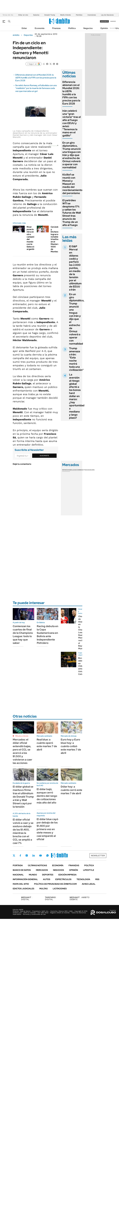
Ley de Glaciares (107, 15)
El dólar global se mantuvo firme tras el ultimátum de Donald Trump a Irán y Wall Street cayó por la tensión (23, 796)
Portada (18, 865)
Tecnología (83, 879)
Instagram (26, 855)
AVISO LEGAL (88, 884)
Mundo (33, 874)
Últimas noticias (37, 865)
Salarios (36, 15)
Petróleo (79, 15)
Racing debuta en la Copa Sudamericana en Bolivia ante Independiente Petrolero (47, 635)
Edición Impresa (67, 874)
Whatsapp (47, 855)
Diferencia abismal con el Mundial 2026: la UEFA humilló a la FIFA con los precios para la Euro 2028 (35, 77)
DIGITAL (26, 898)
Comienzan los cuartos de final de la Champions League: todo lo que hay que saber (23, 635)
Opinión (104, 28)
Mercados (42, 870)
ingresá (113, 21)
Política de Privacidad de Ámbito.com (55, 884)
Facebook (20, 855)
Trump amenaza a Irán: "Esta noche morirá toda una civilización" (76, 359)
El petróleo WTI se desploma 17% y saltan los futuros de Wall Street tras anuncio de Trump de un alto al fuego (71, 213)
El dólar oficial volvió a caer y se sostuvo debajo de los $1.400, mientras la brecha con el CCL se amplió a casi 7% (23, 831)
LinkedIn (33, 855)
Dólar (24, 28)
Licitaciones (60, 888)
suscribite (104, 21)
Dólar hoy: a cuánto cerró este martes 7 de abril (71, 790)
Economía (39, 28)
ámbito (16, 35)
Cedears (91, 470)
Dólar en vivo (23, 15)
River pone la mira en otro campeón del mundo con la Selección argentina (31, 238)
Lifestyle (88, 870)
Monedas (66, 470)
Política (72, 28)
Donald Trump (49, 15)
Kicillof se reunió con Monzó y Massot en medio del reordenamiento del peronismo (72, 184)
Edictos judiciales (23, 888)
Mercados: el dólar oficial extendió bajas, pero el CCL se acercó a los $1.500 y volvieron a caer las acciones (22, 751)
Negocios (88, 28)
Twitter (14, 855)
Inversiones (91, 15)
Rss (97, 879)
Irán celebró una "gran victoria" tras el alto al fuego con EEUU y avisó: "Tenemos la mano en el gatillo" (71, 123)
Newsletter (113, 28)
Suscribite (44, 455)
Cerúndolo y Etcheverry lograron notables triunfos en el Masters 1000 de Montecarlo (56, 239)
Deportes (28, 35)
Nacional (18, 874)
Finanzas (56, 28)
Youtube (40, 855)
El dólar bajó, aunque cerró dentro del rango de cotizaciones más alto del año (47, 796)
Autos (46, 879)
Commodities (81, 470)
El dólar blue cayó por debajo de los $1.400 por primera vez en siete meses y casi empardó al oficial (47, 829)
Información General (25, 879)
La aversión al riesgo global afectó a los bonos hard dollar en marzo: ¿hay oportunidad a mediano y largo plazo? (76, 396)
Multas (43, 888)
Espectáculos (63, 879)
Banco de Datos (22, 870)
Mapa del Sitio (21, 884)
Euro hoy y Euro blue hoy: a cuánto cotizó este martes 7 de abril (71, 746)
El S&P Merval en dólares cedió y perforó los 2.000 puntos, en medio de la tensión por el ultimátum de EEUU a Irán (75, 268)
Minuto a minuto (21, 736)
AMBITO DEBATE (79, 898)
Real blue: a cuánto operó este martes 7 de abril (47, 744)
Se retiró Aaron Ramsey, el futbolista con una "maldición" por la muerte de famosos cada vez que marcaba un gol (36, 88)
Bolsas (73, 470)
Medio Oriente (65, 15)
